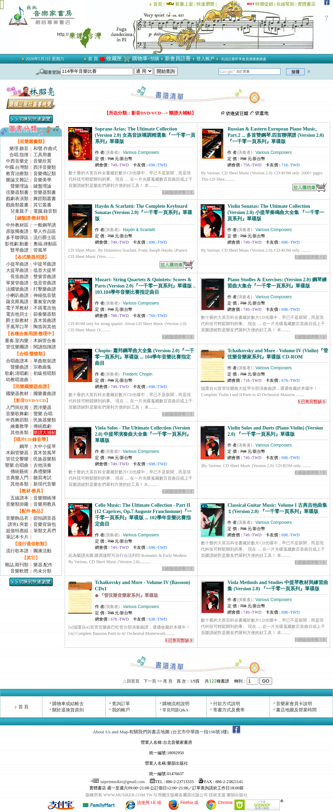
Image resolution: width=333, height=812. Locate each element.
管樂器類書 (44, 192)
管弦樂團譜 (17, 346)
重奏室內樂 (44, 301)
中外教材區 (17, 225)
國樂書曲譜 (44, 393)
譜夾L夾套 (18, 524)
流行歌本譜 (17, 550)
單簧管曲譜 (17, 282)
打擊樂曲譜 (44, 289)
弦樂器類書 (17, 192)
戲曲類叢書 (17, 204)
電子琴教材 (17, 307)
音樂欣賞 (42, 161)
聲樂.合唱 (42, 413)
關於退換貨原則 (68, 709)
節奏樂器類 (44, 314)
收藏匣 (114, 58)
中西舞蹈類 (17, 420)
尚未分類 (42, 571)
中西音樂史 (17, 161)
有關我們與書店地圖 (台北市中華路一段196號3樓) (178, 731)
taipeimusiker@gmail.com (118, 781)
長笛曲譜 (19, 276)
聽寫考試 (42, 477)
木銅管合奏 (44, 340)
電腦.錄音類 (45, 211)
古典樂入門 (17, 477)
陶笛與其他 (44, 326)
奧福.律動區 (45, 243)
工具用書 (42, 154)
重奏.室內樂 (17, 340)
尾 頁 (167, 681)
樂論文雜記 (17, 179)
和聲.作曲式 (45, 148)
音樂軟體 (19, 571)
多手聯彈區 (17, 237)
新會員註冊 (178, 58)
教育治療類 (17, 173)
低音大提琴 (44, 270)
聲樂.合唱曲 (17, 465)
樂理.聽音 (19, 148)
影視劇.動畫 (17, 243)
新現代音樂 (44, 484)
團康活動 (42, 550)
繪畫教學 (19, 426)
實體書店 (307, 4)
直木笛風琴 (44, 452)
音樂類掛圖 (17, 504)
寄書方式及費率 (229, 709)
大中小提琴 (44, 446)
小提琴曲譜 (17, 264)
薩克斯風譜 (17, 301)
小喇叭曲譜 (17, 295)
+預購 (154, 58)
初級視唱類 (44, 373)
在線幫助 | (287, 4)
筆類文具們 (44, 530)
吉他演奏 (42, 465)
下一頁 (150, 681)
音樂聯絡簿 (44, 497)
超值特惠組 (17, 530)
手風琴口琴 (17, 326)
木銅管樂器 (17, 452)
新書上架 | (180, 4)
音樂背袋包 (44, 524)
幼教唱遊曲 (17, 379)
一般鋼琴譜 (44, 225)
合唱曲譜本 (17, 360)
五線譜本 (19, 497)
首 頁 (93, 58)
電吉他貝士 (17, 314)
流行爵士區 (44, 237)
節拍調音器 (44, 518)
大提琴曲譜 (17, 270)
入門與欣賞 (17, 407)
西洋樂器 (42, 407)
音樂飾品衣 (17, 518)
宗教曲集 (42, 367)
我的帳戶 (121, 709)
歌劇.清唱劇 (17, 373)
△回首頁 (131, 681)
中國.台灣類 (17, 167)
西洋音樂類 (44, 167)
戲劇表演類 (17, 198)
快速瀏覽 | (207, 4)
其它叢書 (42, 204)
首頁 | (159, 4)
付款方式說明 (226, 703)
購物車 (140, 58)
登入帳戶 (205, 58)
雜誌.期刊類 (17, 564)
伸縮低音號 (44, 295)
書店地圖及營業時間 (296, 709)
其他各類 (19, 432)
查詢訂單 (121, 703)
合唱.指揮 (19, 154)
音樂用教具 (44, 504)
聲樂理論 (19, 186)
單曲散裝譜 (44, 360)
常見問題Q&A (175, 710)
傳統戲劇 (42, 426)
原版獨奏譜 (17, 231)
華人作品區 (44, 231)
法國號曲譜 (17, 289)
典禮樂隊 (42, 471)
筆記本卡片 (17, 536)
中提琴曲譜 (44, 264)
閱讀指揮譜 (44, 346)
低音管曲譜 (44, 282)
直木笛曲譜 (44, 320)
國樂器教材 (17, 393)
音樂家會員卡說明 (294, 703)
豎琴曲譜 (19, 250)
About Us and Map (110, 731)
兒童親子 (19, 211)
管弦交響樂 (17, 459)
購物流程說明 (175, 703)
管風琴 (40, 250)
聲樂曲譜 (19, 367)
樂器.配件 (42, 564)
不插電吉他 (44, 307)
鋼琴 (24, 446)
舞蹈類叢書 (44, 198)
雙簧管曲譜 (44, 276)
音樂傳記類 (44, 173)
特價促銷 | (265, 4)
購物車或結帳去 (68, 703)
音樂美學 (42, 179)
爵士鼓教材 (17, 320)
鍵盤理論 (42, 186)
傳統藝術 (19, 471)
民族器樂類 (44, 420)
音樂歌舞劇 (17, 413)
